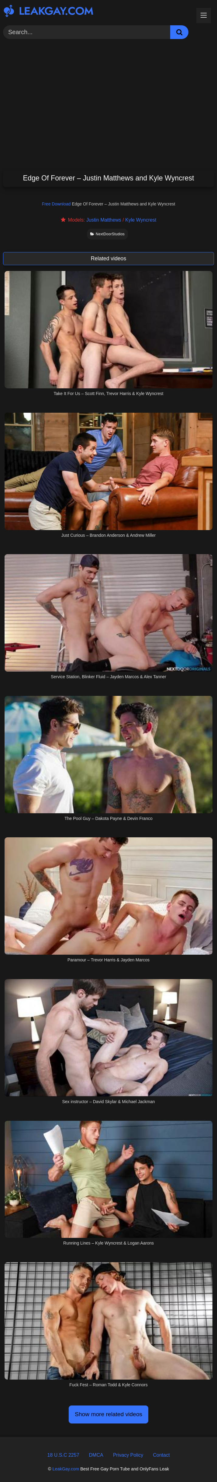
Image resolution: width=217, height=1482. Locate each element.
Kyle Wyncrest (140, 220)
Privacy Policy (128, 1455)
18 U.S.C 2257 (63, 1455)
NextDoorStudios (107, 234)
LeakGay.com (65, 1468)
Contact (161, 1455)
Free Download (56, 203)
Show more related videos (108, 1414)
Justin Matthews (103, 220)
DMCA (96, 1455)
